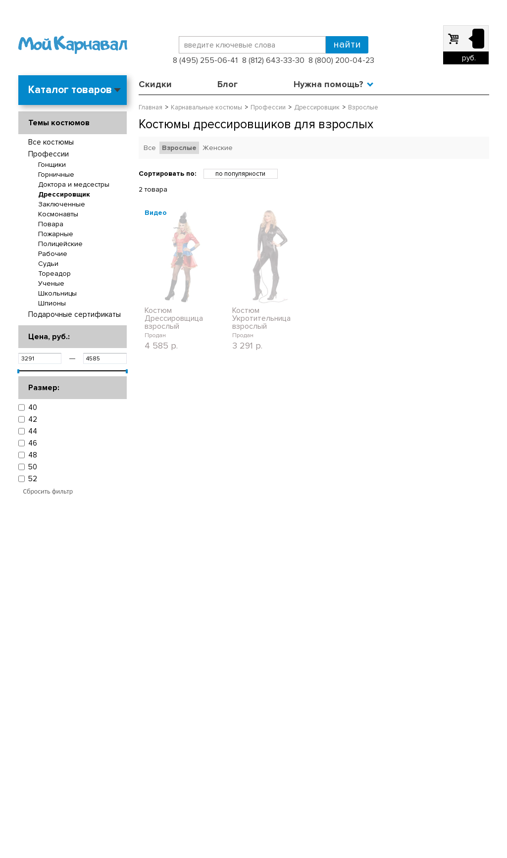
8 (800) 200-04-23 (341, 60)
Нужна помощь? (328, 84)
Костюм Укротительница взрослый (261, 318)
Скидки (155, 84)
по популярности (240, 174)
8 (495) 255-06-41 (205, 60)
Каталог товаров (70, 90)
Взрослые (179, 148)
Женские (218, 148)
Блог (227, 84)
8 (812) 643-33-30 (273, 60)
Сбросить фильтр (48, 491)
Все (150, 148)
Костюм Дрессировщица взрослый (174, 318)
